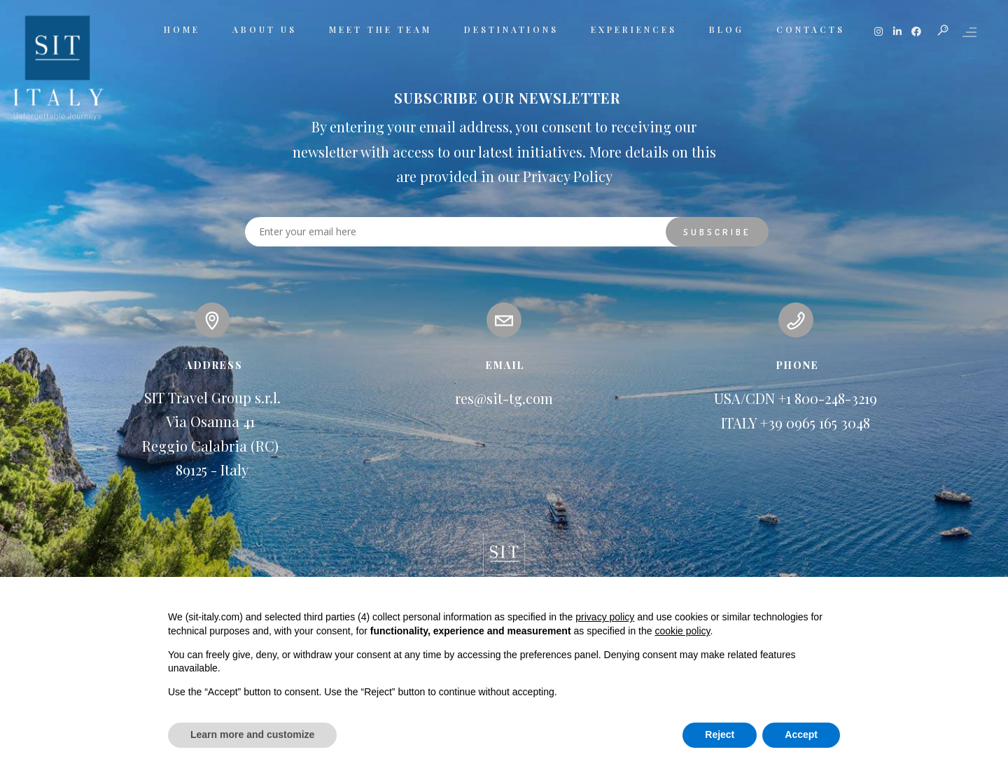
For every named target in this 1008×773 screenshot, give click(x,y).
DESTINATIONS (511, 29)
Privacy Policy (567, 176)
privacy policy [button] (604, 616)
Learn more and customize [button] (252, 734)
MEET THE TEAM (380, 29)
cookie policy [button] (682, 630)
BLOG (726, 29)
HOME (182, 29)
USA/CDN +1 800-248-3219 (795, 398)
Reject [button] (719, 734)
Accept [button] (801, 734)
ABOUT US (264, 29)
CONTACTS (810, 29)
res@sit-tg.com (504, 398)
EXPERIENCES (634, 29)
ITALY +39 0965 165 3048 (795, 422)
